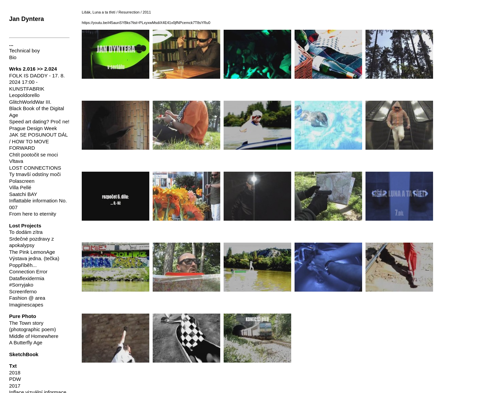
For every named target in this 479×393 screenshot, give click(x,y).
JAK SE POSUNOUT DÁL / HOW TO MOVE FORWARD (38, 141)
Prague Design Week (33, 128)
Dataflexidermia (26, 278)
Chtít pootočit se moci (33, 154)
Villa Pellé (20, 187)
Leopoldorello (24, 95)
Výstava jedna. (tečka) (34, 258)
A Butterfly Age (25, 342)
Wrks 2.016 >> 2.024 (33, 69)
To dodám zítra (26, 232)
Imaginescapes (26, 305)
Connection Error (28, 271)
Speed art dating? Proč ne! (39, 121)
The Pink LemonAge (32, 252)
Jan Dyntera (26, 19)
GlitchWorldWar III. (30, 102)
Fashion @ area (27, 298)
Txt (13, 366)
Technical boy (24, 50)
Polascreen (21, 181)
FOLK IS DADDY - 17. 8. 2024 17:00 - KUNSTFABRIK (37, 82)
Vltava (16, 161)
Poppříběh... (23, 265)
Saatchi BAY (23, 194)
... (11, 44)
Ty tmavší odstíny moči (35, 174)
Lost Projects (25, 225)
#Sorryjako (21, 285)
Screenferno (23, 291)
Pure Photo (22, 316)
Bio (13, 57)
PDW (15, 379)
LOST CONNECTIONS (35, 168)
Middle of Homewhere (33, 336)
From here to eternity (32, 214)
